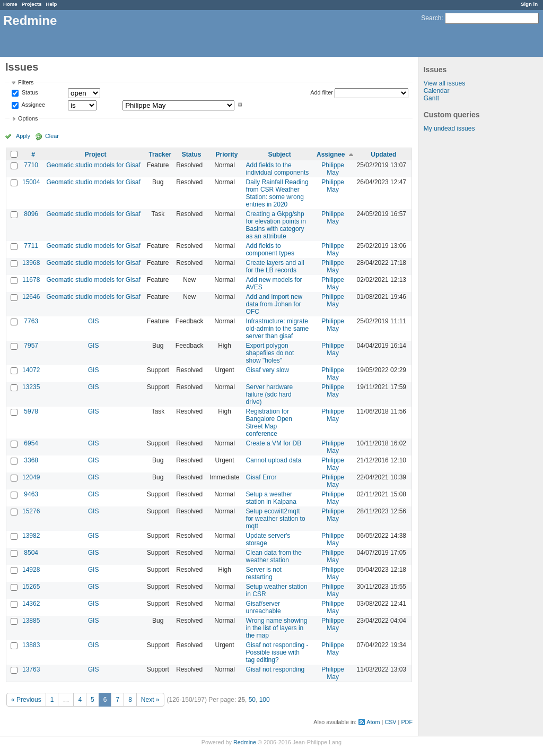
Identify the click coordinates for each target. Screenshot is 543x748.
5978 (31, 411)
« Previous (26, 699)
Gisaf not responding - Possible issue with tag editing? (277, 652)
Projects (32, 4)
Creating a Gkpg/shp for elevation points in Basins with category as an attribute (276, 225)
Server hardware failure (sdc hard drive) (269, 394)
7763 (31, 321)
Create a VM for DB (274, 443)
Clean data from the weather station (274, 556)
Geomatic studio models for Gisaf (93, 165)
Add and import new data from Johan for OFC (274, 304)
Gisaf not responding (275, 669)
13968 (31, 262)
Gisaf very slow (267, 370)
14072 (31, 370)
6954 (31, 443)
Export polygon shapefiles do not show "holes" (270, 353)
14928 (31, 569)
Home (10, 4)
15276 (31, 511)
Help (51, 4)
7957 (31, 345)
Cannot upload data (274, 460)
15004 (31, 182)
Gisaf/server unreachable (263, 607)
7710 (31, 165)
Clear (52, 136)
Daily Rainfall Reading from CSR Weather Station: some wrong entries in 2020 (277, 193)
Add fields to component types (270, 249)
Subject (279, 154)
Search (431, 18)
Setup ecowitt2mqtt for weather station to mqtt (275, 519)
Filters (25, 82)
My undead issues (449, 128)
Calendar (437, 90)
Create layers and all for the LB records (275, 266)
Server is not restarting (264, 573)
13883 (31, 645)
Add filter (321, 92)
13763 (31, 669)
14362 (31, 603)
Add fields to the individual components (277, 168)
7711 (31, 246)
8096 (31, 214)
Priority (227, 154)
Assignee (32, 104)
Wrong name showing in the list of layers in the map (277, 628)
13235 (31, 387)
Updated (383, 154)
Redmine (244, 742)
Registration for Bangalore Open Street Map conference (269, 422)
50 (252, 699)
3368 (31, 460)
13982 (31, 535)
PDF (407, 722)
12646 (31, 296)
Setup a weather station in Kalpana (271, 498)
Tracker (159, 154)
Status (29, 93)
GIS (93, 321)
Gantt (431, 98)
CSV (390, 722)
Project (96, 154)
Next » (150, 699)
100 (264, 699)
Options (28, 118)
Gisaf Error (261, 477)
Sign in (529, 4)
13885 (31, 620)
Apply (23, 136)
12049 (31, 477)
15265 (31, 586)
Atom (373, 722)
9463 (31, 494)
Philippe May (332, 168)
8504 (31, 552)
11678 (31, 279)
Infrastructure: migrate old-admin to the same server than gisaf (277, 328)
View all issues (444, 83)
